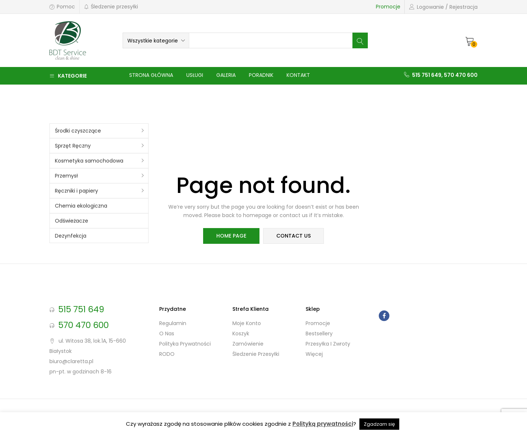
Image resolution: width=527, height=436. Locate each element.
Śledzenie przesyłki (111, 6)
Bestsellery (319, 333)
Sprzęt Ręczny (73, 145)
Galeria (226, 75)
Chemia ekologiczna (81, 205)
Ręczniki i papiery (76, 190)
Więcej (314, 354)
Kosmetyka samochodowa (89, 160)
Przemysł (66, 175)
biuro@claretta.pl (71, 361)
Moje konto (246, 323)
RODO (167, 354)
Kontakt (298, 75)
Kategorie (68, 75)
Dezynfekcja (70, 235)
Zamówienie (248, 343)
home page (231, 236)
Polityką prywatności (322, 424)
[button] (156, 40)
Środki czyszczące (78, 130)
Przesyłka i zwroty (328, 343)
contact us (293, 236)
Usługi (194, 75)
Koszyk (240, 333)
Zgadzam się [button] (379, 424)
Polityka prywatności (185, 343)
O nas (166, 333)
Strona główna (151, 75)
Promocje (388, 6)
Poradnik (261, 75)
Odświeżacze (71, 220)
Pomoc (62, 6)
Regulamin (172, 323)
